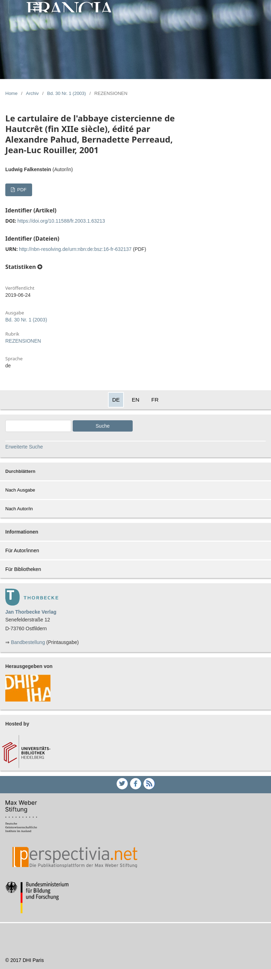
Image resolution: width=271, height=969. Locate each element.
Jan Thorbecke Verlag (30, 612)
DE (116, 400)
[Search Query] (38, 426)
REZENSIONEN (23, 341)
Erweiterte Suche (24, 447)
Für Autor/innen (22, 550)
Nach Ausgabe (20, 490)
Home (11, 93)
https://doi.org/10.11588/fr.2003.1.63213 (61, 221)
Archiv (32, 93)
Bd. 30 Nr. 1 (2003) (66, 93)
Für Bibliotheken (23, 569)
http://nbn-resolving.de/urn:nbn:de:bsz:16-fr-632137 (75, 249)
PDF (21, 189)
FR (155, 400)
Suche (103, 426)
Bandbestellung (28, 642)
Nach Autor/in (19, 508)
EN (135, 400)
